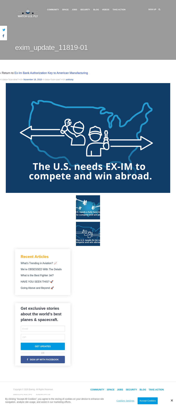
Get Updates (43, 346)
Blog (96, 10)
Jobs (74, 10)
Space (65, 10)
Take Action (119, 10)
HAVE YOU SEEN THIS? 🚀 (37, 281)
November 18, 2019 (32, 79)
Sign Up (152, 9)
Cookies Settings (125, 400)
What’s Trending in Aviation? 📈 (39, 263)
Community (53, 10)
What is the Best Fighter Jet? (37, 275)
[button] (172, 400)
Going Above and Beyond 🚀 (37, 288)
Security (85, 10)
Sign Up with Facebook (44, 359)
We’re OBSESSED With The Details (41, 269)
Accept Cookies (148, 400)
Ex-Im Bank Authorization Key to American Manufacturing (51, 73)
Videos (105, 10)
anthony (69, 79)
